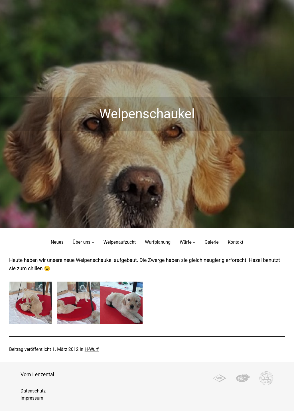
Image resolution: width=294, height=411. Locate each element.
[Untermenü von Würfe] (194, 242)
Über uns (81, 242)
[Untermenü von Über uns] (93, 242)
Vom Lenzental (37, 374)
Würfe (186, 242)
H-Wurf (92, 349)
